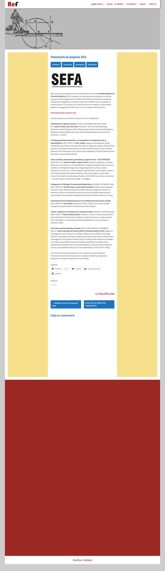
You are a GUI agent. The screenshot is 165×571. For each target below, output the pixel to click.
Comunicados (67, 66)
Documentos (131, 4)
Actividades (118, 4)
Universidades (92, 66)
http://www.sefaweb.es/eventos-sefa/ (63, 114)
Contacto (152, 4)
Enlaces (142, 4)
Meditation (87, 567)
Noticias (110, 4)
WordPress (77, 567)
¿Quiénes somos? (97, 4)
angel (112, 297)
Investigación (80, 66)
